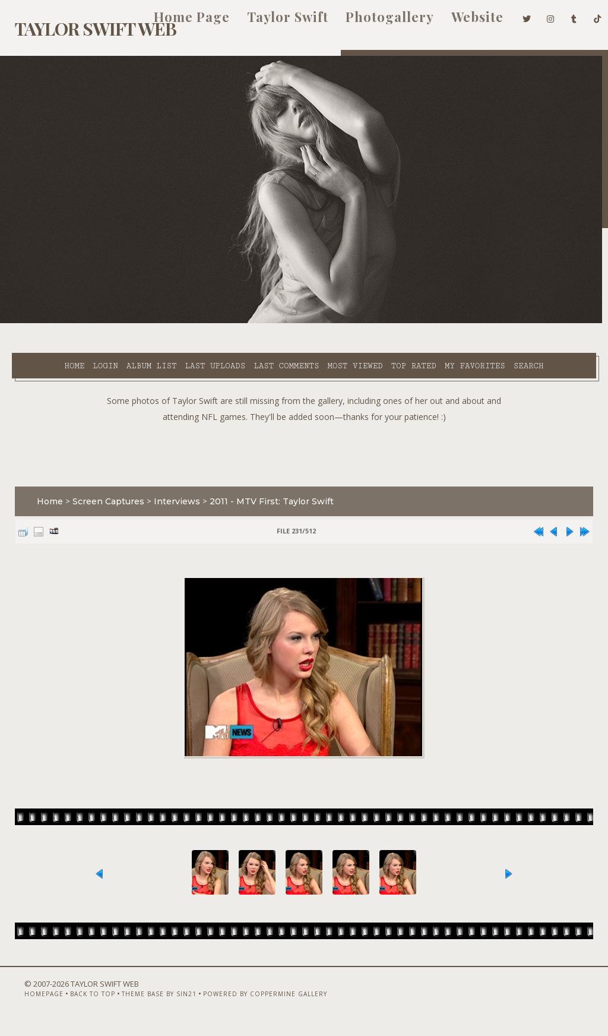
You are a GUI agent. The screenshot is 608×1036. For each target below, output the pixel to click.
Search (249, 335)
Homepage (25, 1004)
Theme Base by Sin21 (140, 1004)
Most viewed (320, 321)
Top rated (378, 321)
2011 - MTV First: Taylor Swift (266, 485)
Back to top (74, 1004)
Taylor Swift (270, 22)
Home (40, 321)
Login (70, 321)
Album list (117, 321)
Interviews (171, 485)
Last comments (251, 321)
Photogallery (372, 22)
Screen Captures (102, 485)
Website (459, 22)
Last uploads (180, 321)
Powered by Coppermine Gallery (247, 1004)
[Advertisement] (304, 435)
